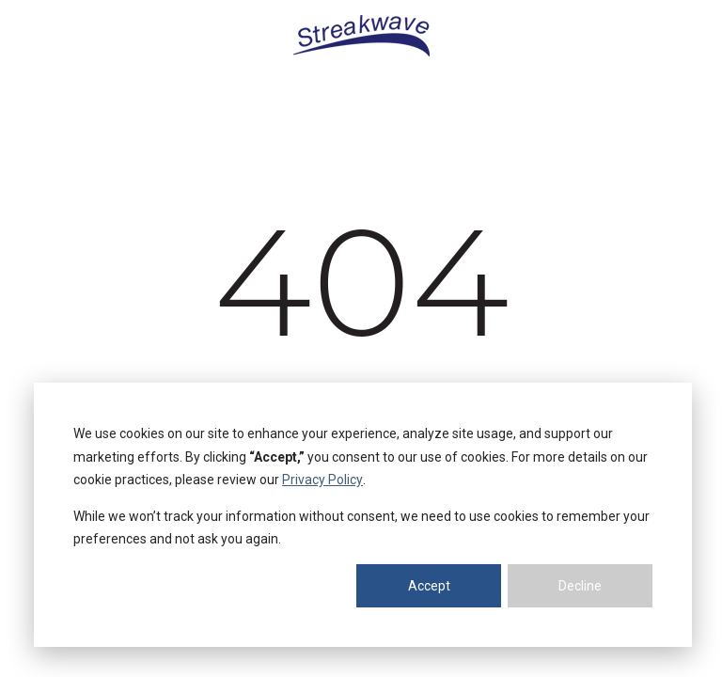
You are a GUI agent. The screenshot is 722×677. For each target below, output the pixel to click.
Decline (580, 585)
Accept (429, 585)
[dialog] (363, 515)
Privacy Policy (322, 479)
